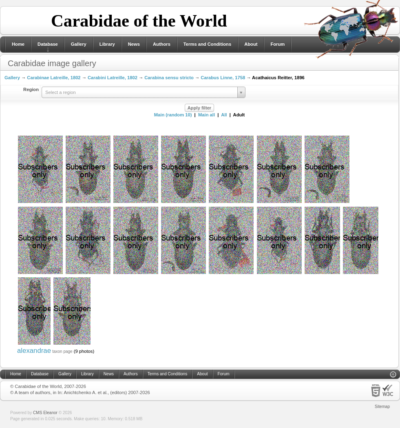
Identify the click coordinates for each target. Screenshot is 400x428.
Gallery (78, 44)
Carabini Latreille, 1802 (112, 77)
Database (48, 44)
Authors (161, 44)
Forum (277, 44)
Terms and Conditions (207, 44)
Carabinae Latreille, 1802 (53, 77)
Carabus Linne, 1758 (223, 77)
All (224, 114)
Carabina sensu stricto (169, 77)
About (250, 44)
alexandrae (34, 350)
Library (107, 44)
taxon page (62, 351)
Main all (206, 114)
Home (18, 44)
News (134, 44)
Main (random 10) (173, 114)
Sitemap (382, 406)
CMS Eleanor (45, 412)
